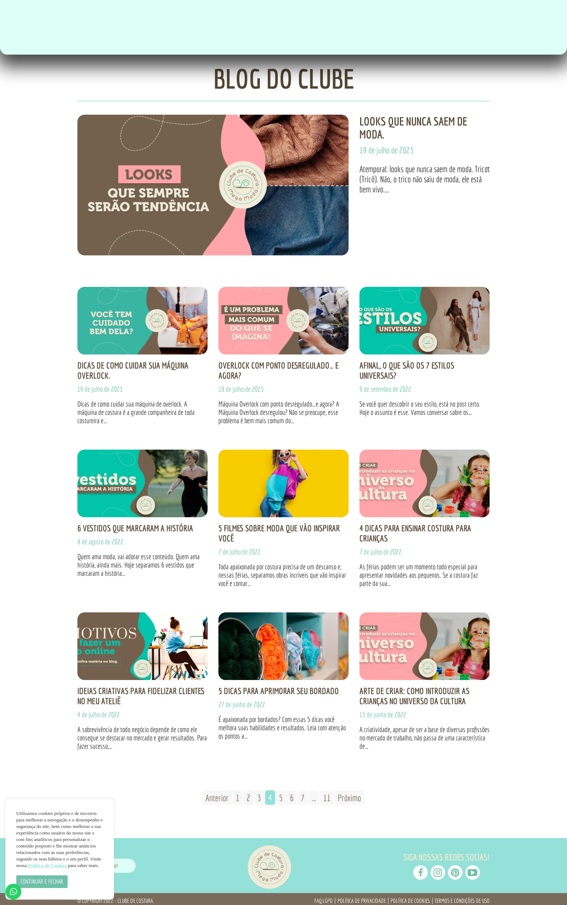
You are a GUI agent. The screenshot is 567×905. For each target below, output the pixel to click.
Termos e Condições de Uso (462, 897)
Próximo (349, 794)
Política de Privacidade (361, 897)
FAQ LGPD (323, 897)
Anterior (217, 794)
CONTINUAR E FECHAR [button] (42, 881)
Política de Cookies (410, 897)
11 (327, 794)
